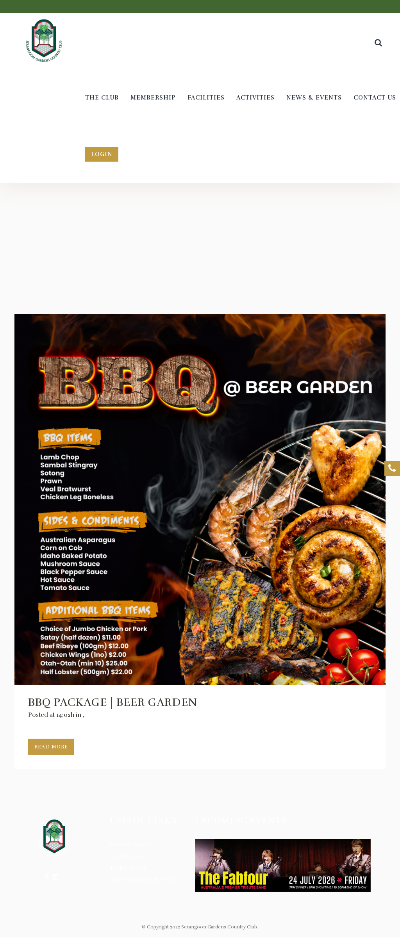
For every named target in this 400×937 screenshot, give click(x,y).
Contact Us (127, 856)
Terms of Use (128, 868)
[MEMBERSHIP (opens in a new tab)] (153, 97)
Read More (51, 747)
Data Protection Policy (144, 880)
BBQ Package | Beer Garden (112, 702)
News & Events (131, 845)
